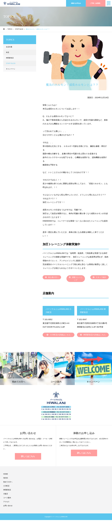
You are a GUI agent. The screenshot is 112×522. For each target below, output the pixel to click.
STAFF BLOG (50, 37)
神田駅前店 (10, 58)
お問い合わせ (7, 507)
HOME (5, 476)
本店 (7, 52)
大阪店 (5, 496)
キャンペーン (10, 69)
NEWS (5, 480)
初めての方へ (7, 484)
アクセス (6, 504)
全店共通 (9, 47)
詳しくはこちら (28, 458)
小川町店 (6, 488)
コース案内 (7, 500)
